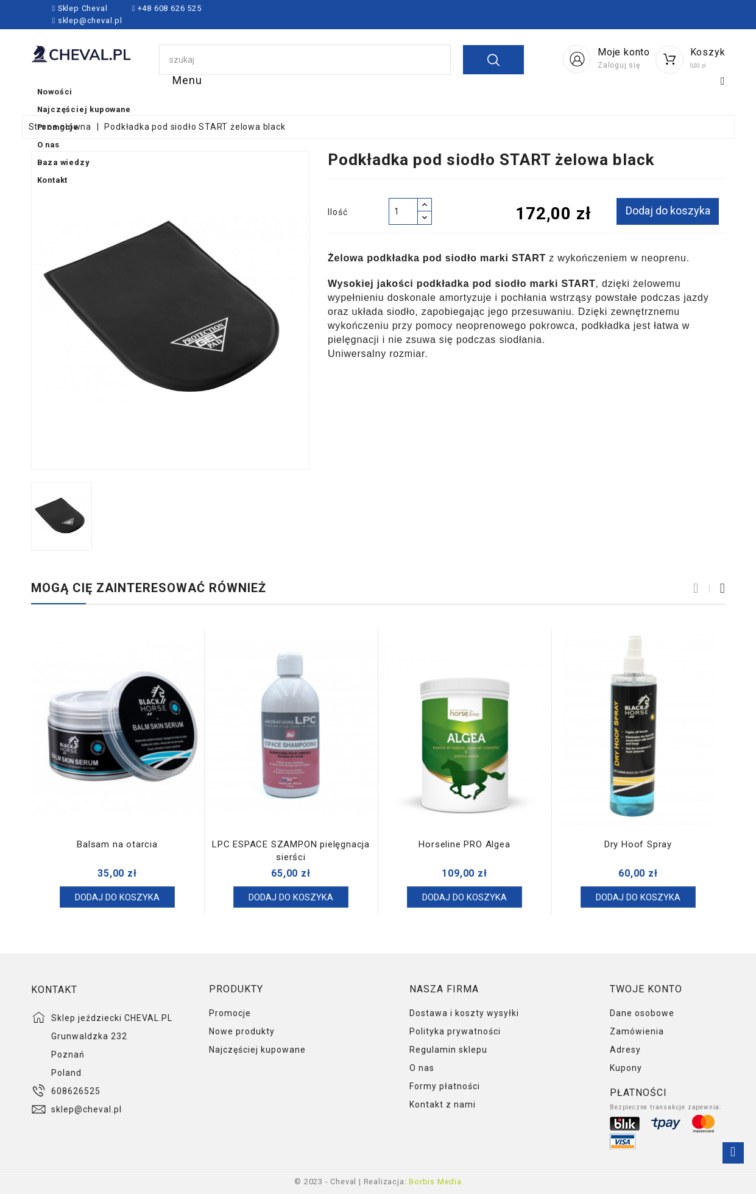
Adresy (625, 1049)
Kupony (626, 1068)
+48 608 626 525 (168, 8)
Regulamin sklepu (448, 1049)
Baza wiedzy (579, 92)
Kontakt (665, 92)
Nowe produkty (242, 1031)
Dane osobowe (642, 1013)
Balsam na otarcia (117, 844)
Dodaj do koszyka (666, 210)
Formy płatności (444, 1086)
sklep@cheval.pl (90, 20)
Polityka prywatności (455, 1031)
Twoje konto (646, 989)
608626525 (76, 1091)
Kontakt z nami (442, 1104)
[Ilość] (403, 211)
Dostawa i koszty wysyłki (464, 1013)
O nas (497, 92)
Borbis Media (435, 1181)
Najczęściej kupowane (304, 92)
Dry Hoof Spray (638, 844)
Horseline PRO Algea (464, 844)
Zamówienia (637, 1031)
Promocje (423, 92)
